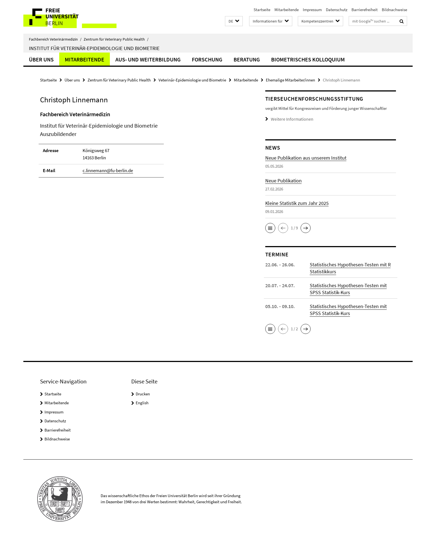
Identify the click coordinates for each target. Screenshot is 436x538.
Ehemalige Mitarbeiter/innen (290, 80)
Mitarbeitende (286, 9)
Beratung (247, 59)
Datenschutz (336, 9)
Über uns (41, 59)
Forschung (207, 59)
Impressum (312, 9)
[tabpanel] (142, 146)
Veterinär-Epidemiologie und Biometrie (192, 80)
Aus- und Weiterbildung (148, 59)
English (142, 402)
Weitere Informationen (290, 119)
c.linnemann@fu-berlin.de (108, 170)
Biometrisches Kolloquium (308, 59)
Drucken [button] (143, 393)
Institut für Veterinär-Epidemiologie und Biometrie (94, 48)
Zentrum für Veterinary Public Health (116, 39)
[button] (234, 21)
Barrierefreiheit (364, 9)
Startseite (262, 9)
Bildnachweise (394, 9)
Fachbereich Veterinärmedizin (55, 39)
